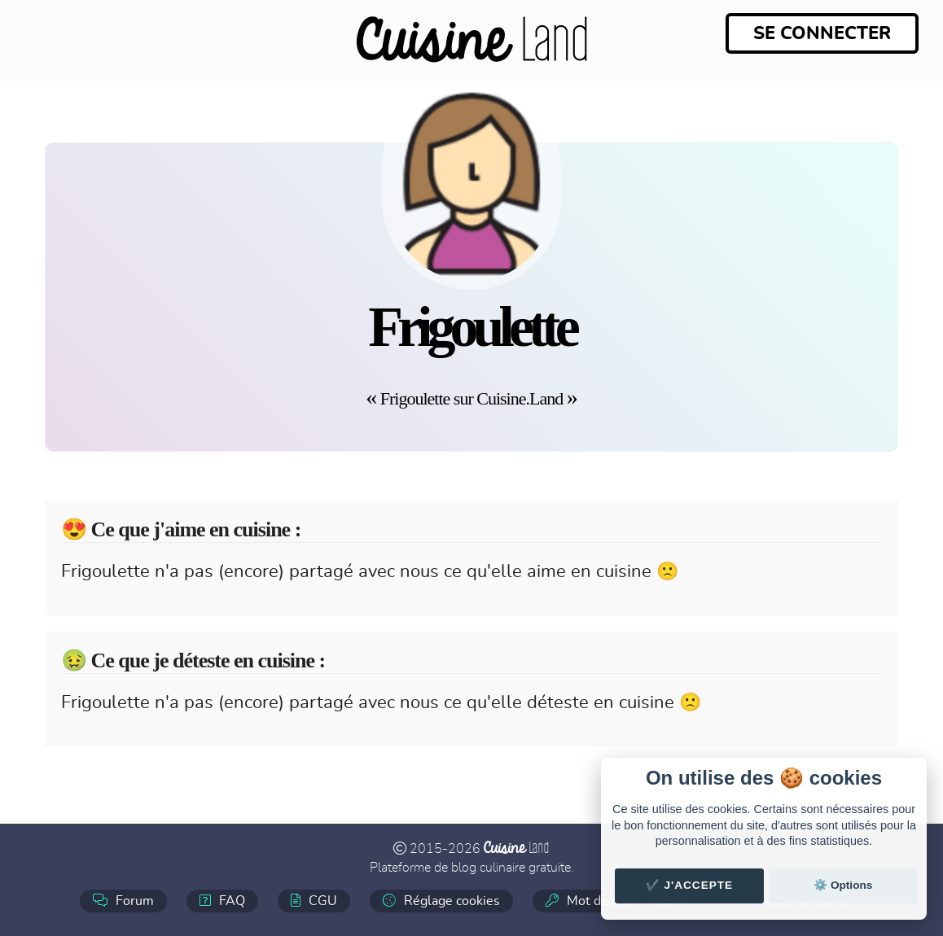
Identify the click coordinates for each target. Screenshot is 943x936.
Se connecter (822, 33)
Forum (123, 901)
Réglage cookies (441, 901)
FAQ (222, 901)
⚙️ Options (843, 885)
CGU (314, 901)
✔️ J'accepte (690, 885)
